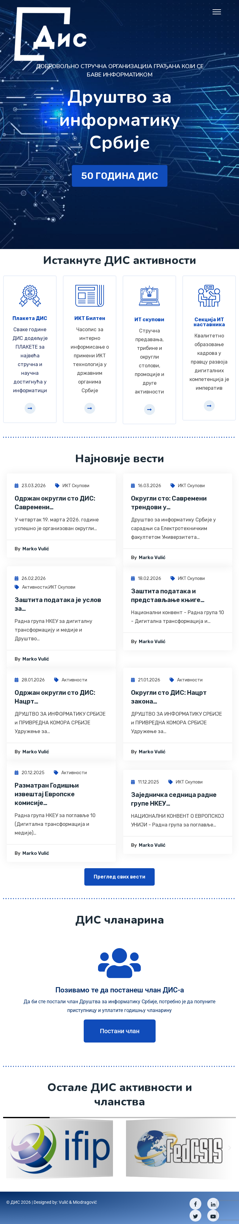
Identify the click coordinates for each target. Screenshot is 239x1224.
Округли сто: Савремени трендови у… (169, 505)
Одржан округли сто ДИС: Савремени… (55, 505)
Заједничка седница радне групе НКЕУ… (174, 801)
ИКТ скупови (76, 488)
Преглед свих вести (119, 879)
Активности (35, 589)
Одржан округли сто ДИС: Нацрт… (55, 699)
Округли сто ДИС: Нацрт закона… (169, 699)
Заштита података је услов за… (58, 606)
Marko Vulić (35, 551)
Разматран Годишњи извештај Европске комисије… (47, 796)
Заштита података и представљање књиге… (167, 598)
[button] (9, 1144)
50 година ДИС (119, 183)
